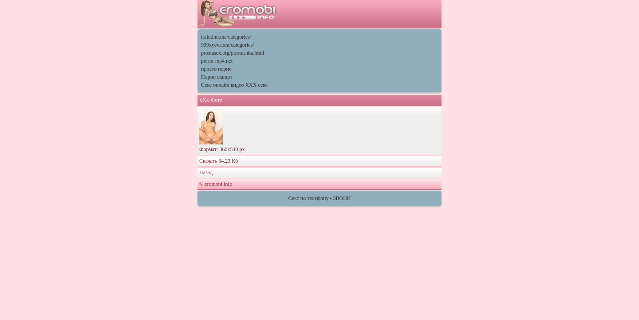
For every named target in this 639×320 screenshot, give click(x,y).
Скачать (208, 161)
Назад (206, 172)
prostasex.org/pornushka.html (232, 53)
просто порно (216, 69)
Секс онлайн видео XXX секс (234, 85)
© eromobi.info (215, 184)
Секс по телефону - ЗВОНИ (319, 198)
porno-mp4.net (217, 61)
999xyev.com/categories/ (227, 45)
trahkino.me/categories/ (226, 37)
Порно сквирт (216, 77)
